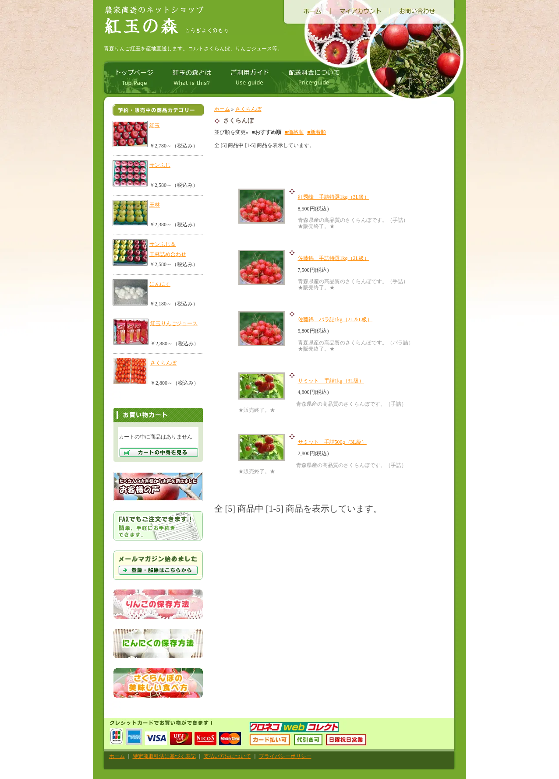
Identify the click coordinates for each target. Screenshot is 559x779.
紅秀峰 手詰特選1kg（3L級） (333, 197)
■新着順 (316, 132)
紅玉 (154, 126)
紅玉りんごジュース (174, 323)
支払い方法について (227, 756)
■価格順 (294, 132)
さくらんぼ (163, 363)
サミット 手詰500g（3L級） (332, 442)
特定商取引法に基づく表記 (164, 756)
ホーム (222, 109)
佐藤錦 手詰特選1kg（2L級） (333, 258)
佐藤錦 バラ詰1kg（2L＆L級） (335, 319)
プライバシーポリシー (285, 756)
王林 (154, 205)
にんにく (159, 284)
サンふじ (159, 165)
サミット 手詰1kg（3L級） (331, 381)
